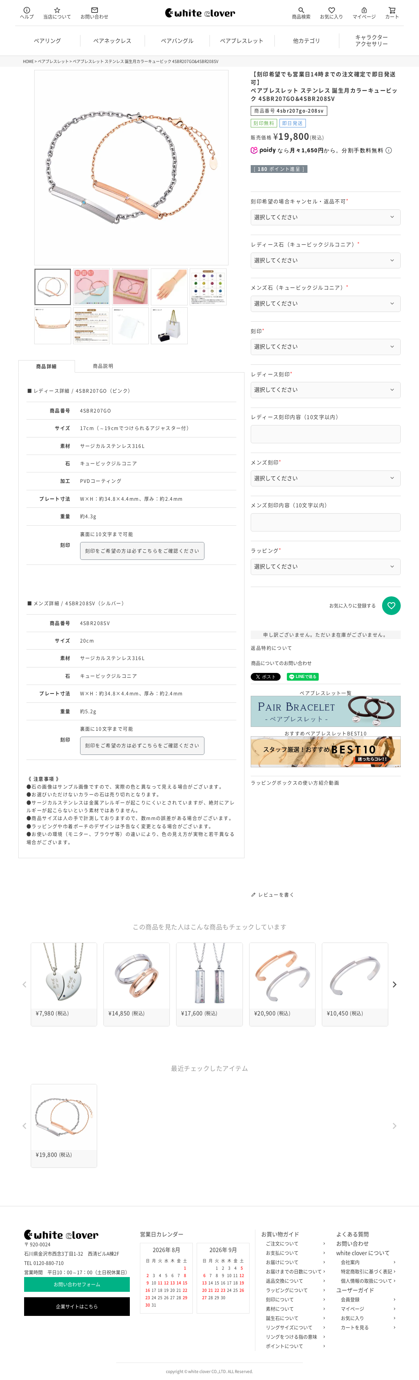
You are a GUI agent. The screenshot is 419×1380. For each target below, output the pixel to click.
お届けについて (294, 1262)
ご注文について (294, 1243)
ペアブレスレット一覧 (326, 709)
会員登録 (366, 1299)
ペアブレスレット (53, 61)
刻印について (294, 1299)
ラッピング (267, 550)
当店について (57, 12)
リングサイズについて (294, 1327)
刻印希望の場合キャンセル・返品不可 (301, 201)
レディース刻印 (273, 374)
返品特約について (271, 648)
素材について (294, 1309)
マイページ (364, 12)
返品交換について (294, 1281)
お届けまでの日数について (294, 1271)
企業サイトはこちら (77, 1306)
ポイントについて (294, 1346)
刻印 (259, 331)
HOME (28, 61)
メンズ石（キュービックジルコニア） (301, 287)
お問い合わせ (94, 12)
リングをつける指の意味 (294, 1337)
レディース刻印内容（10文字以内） (296, 417)
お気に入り (331, 12)
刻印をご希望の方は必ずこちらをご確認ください (142, 551)
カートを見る (366, 1327)
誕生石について (294, 1318)
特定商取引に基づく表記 (366, 1271)
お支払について (294, 1253)
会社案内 (366, 1262)
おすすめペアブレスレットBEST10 (326, 749)
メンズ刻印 (267, 462)
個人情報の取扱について (366, 1281)
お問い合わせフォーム (77, 1284)
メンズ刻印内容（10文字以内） (290, 505)
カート (392, 12)
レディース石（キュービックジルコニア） (306, 244)
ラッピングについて (294, 1290)
